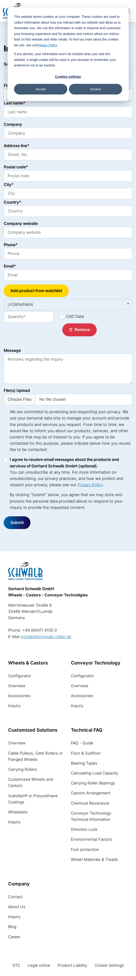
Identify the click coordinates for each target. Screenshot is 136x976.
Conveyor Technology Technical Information (91, 816)
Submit (17, 522)
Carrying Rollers (22, 769)
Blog (12, 926)
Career (14, 937)
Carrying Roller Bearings (93, 783)
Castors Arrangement (90, 793)
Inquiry (14, 705)
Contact (15, 896)
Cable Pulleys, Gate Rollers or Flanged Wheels (35, 756)
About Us (16, 906)
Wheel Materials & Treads (94, 859)
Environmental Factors (91, 839)
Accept (41, 89)
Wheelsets (18, 812)
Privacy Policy (47, 45)
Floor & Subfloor (86, 753)
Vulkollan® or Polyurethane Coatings (33, 798)
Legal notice (39, 965)
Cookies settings (68, 77)
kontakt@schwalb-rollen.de (46, 636)
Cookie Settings (109, 965)
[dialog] (68, 54)
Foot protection (85, 849)
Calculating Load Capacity (94, 773)
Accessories (19, 695)
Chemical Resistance (90, 803)
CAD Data (75, 316)
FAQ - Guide (82, 743)
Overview (17, 685)
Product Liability (72, 965)
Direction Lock (84, 829)
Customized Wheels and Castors (30, 782)
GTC (16, 965)
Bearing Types (84, 763)
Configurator (19, 676)
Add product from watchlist (36, 290)
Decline (95, 89)
